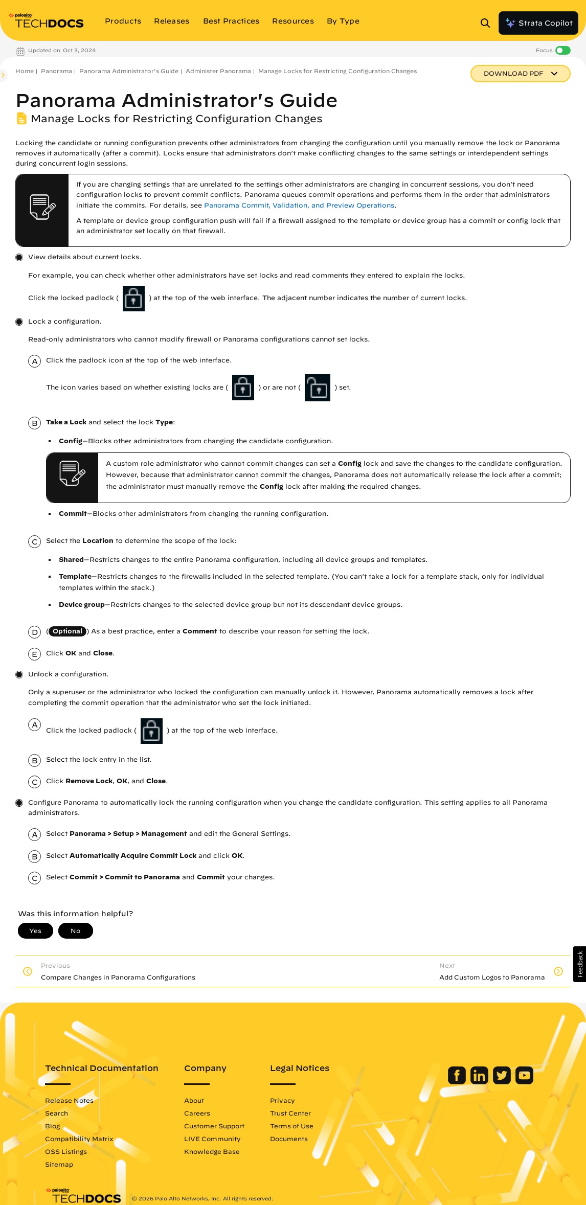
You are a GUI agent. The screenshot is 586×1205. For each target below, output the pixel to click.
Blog (52, 1125)
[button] (579, 964)
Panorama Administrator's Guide (128, 70)
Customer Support (214, 1125)
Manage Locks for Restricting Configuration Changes (337, 70)
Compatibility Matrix (79, 1138)
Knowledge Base (212, 1151)
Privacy (282, 1100)
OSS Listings (66, 1151)
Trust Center (290, 1113)
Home (24, 70)
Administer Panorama (218, 70)
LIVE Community (212, 1138)
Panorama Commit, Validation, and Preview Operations (299, 205)
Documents (289, 1138)
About (194, 1100)
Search (56, 1113)
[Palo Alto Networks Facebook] (458, 1082)
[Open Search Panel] (488, 23)
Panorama (56, 70)
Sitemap (59, 1164)
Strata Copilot (538, 23)
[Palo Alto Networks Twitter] (503, 1082)
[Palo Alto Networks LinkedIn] (480, 1082)
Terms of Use (291, 1125)
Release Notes (69, 1100)
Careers (197, 1113)
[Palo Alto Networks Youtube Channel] (524, 1082)
